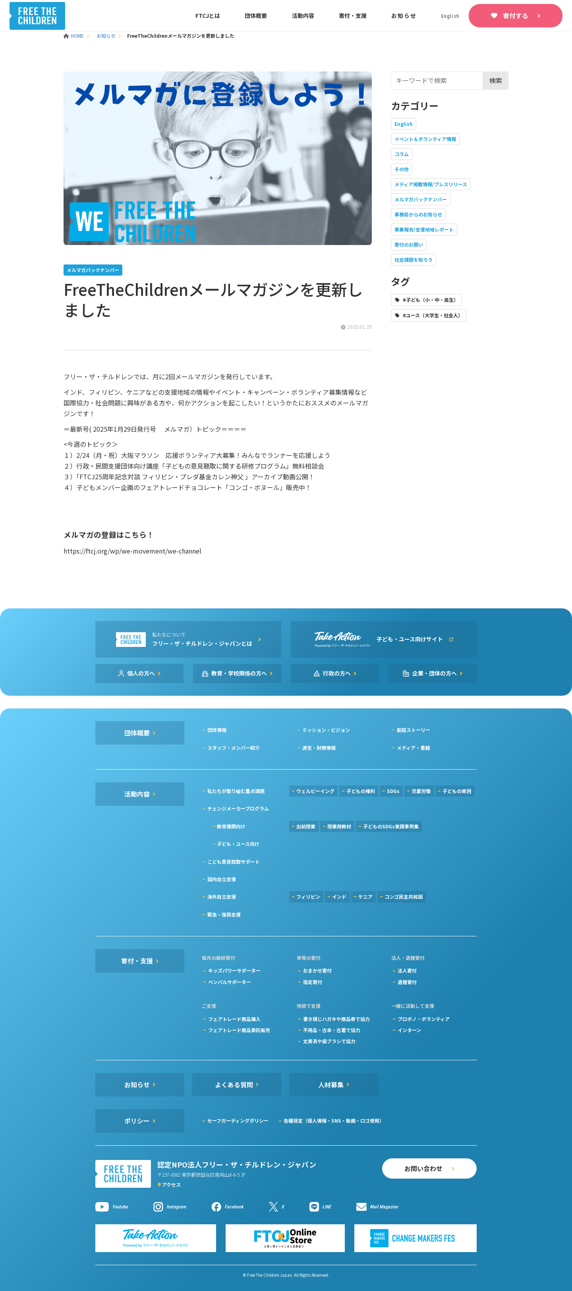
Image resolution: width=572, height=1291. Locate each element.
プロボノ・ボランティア (424, 1018)
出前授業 (305, 826)
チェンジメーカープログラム (238, 808)
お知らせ (403, 15)
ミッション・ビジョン (326, 729)
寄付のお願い (408, 244)
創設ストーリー (413, 729)
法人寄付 (407, 970)
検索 (495, 80)
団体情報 (216, 729)
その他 (401, 169)
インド (339, 896)
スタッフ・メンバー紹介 (233, 747)
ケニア (365, 896)
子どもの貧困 (457, 790)
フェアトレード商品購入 (234, 1018)
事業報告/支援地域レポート (424, 229)
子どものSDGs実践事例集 (391, 826)
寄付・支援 (353, 15)
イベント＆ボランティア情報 (425, 138)
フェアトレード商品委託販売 (239, 1030)
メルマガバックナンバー (420, 199)
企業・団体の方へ (434, 673)
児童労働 (421, 790)
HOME (74, 35)
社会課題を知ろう (413, 259)
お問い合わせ (423, 1168)
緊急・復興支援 (224, 914)
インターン (409, 1030)
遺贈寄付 (407, 981)
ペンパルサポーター (229, 981)
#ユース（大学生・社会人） (433, 315)
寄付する (515, 15)
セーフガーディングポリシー (238, 1120)
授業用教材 (339, 826)
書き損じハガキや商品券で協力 (336, 1018)
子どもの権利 (360, 790)
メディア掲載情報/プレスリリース (430, 184)
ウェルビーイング (315, 790)
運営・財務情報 (319, 747)
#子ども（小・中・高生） (430, 299)
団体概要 (256, 15)
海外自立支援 (221, 896)
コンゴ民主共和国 (404, 896)
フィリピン (308, 896)
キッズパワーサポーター (234, 970)
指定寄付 (312, 981)
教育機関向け (231, 826)
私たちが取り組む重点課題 (236, 790)
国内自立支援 (221, 879)
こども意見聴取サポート (233, 861)
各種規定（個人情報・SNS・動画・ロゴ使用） (334, 1120)
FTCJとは (207, 15)
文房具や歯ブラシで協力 (329, 1041)
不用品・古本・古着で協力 (331, 1030)
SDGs (393, 790)
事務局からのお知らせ (418, 214)
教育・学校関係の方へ (239, 673)
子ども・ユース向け (238, 843)
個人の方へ (141, 673)
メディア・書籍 (413, 747)
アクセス (171, 1184)
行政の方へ (337, 673)
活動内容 (303, 15)
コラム (401, 154)
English (403, 123)
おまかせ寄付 (317, 970)
